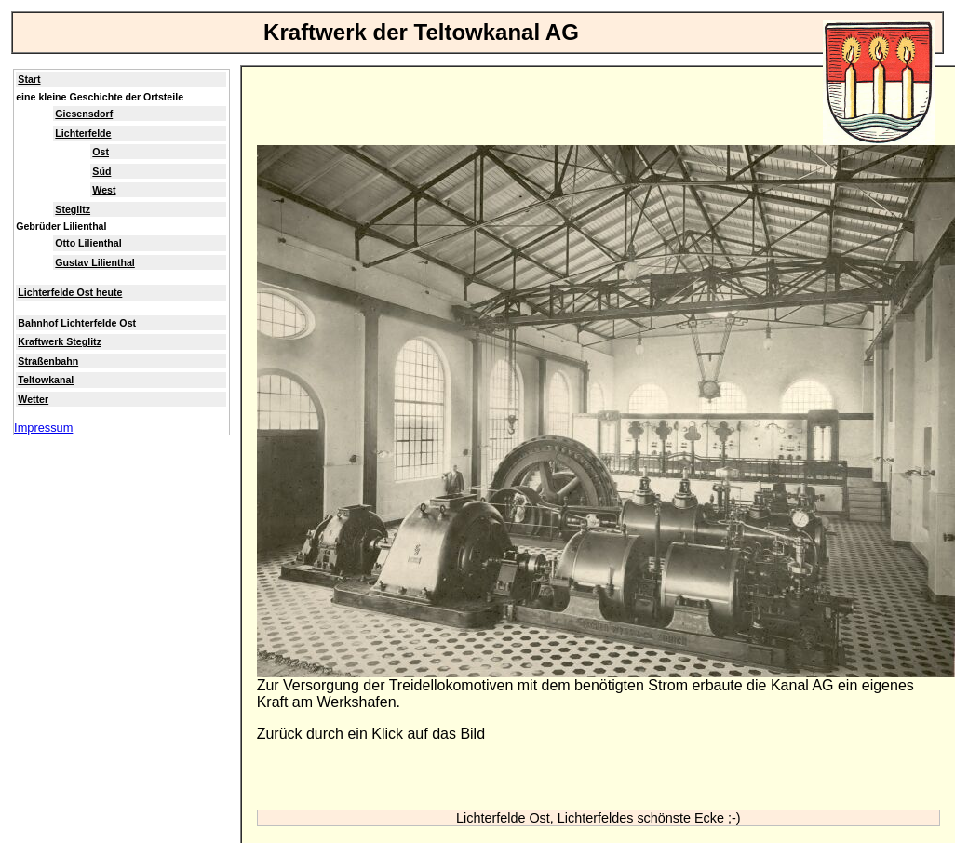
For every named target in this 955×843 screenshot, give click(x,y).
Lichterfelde (83, 133)
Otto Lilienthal (88, 242)
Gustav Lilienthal (94, 262)
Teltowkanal (46, 379)
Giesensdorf (84, 113)
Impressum (43, 428)
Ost (100, 151)
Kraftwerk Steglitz (59, 341)
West (103, 189)
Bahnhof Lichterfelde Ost (77, 322)
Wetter (33, 399)
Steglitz (72, 209)
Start (29, 79)
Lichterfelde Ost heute (70, 292)
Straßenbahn (48, 361)
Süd (101, 171)
